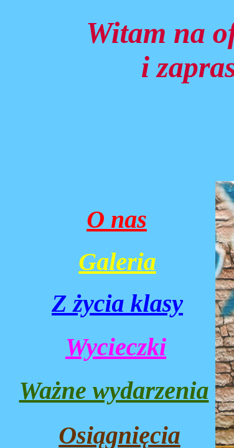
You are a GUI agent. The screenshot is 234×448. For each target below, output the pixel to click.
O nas (117, 219)
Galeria (117, 262)
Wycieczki (115, 347)
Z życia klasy (117, 303)
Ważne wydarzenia (114, 390)
